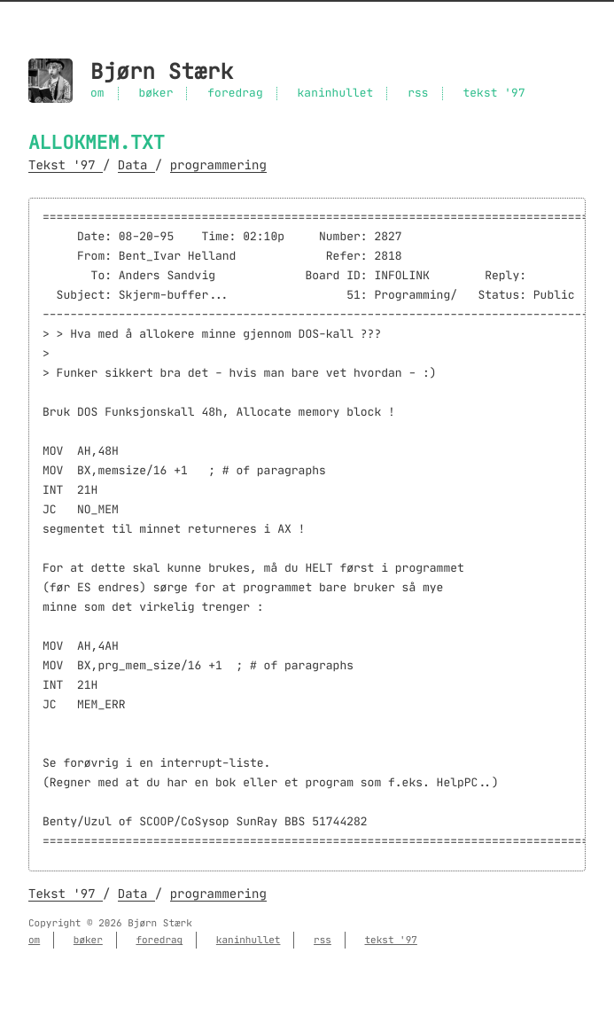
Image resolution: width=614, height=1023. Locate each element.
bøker (155, 93)
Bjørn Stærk (161, 72)
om (97, 93)
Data (136, 165)
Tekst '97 (65, 165)
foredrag (234, 93)
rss (418, 93)
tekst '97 (493, 93)
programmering (218, 165)
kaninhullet (336, 93)
